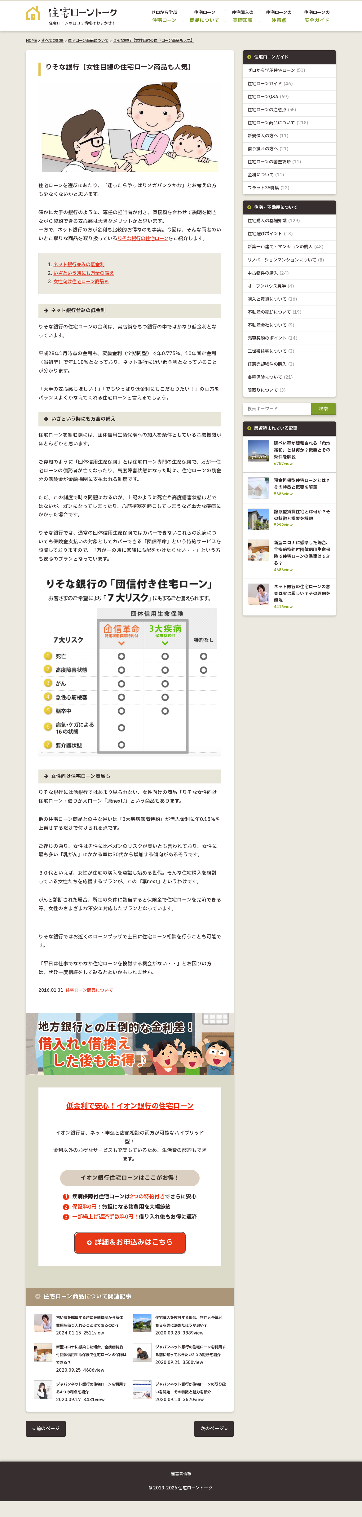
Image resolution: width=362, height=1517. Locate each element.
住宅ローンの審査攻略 (274, 162)
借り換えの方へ (268, 149)
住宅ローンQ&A (268, 97)
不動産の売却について (275, 312)
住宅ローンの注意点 (272, 110)
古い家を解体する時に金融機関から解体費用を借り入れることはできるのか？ (91, 1325)
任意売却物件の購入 (271, 364)
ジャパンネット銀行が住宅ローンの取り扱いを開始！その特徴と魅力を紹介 (190, 1400)
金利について (266, 175)
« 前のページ (46, 1444)
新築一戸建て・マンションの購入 (286, 247)
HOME (31, 40)
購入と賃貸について (272, 299)
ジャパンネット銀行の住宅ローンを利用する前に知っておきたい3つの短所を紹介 (189, 1363)
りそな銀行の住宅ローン (144, 238)
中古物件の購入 (268, 273)
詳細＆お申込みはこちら (134, 1242)
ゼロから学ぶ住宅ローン (276, 70)
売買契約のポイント (273, 338)
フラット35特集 (268, 188)
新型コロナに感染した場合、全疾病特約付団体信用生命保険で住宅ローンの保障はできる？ (91, 1363)
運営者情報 (181, 1490)
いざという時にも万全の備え (85, 273)
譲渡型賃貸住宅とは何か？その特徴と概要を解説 (301, 524)
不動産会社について (271, 325)
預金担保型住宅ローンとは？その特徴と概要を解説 (301, 487)
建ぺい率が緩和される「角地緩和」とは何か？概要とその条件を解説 (301, 450)
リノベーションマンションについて (286, 260)
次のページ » (213, 1444)
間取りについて (267, 390)
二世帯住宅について (271, 351)
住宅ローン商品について (88, 40)
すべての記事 (52, 40)
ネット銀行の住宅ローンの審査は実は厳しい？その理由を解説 (301, 605)
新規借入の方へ (268, 136)
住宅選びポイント (270, 234)
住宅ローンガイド (270, 84)
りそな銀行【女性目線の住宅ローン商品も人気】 (153, 40)
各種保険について (270, 377)
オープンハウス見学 (271, 286)
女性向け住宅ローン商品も (83, 281)
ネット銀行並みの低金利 (80, 264)
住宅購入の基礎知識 (274, 221)
